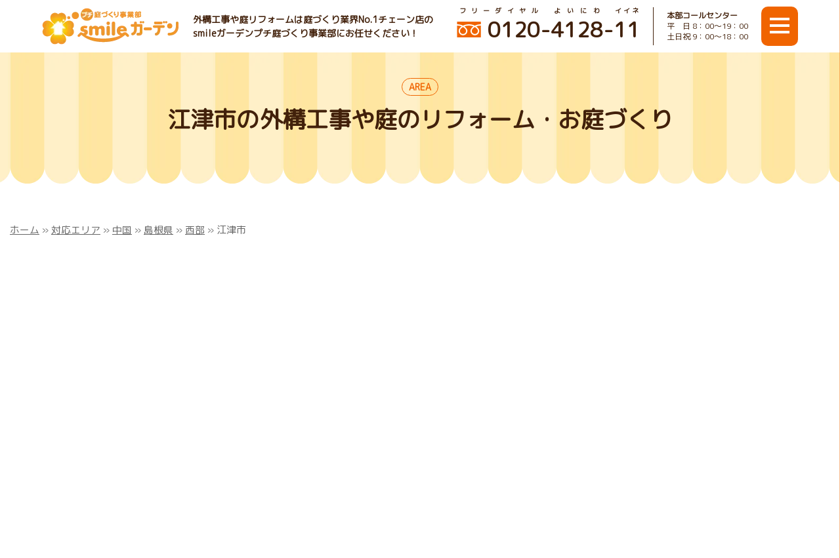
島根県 (158, 230)
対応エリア (75, 230)
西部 (195, 230)
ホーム (24, 230)
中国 (122, 230)
